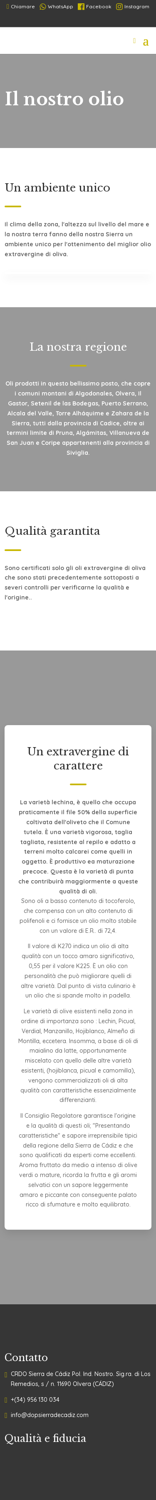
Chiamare (21, 6)
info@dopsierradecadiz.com (50, 1415)
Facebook (94, 6)
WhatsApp (56, 6)
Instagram (132, 6)
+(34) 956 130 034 (35, 1399)
